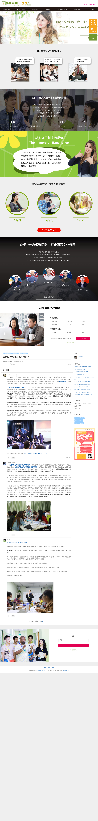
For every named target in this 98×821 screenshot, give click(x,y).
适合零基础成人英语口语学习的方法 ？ (82, 389)
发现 (45, 668)
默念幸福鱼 (80, 356)
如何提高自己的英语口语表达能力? (82, 387)
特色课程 (21, 9)
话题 (49, 668)
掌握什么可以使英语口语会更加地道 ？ (82, 384)
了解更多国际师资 (49, 297)
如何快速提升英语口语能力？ (17, 387)
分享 (69, 364)
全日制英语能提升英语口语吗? (81, 371)
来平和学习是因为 (63, 9)
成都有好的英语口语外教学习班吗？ (19, 465)
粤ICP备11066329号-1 (42, 670)
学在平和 (77, 9)
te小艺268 (9, 375)
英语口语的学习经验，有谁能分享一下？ (83, 394)
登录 (39, 621)
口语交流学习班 (23, 353)
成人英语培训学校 (7, 353)
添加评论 (12, 364)
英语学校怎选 (16, 353)
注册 (43, 621)
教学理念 (35, 9)
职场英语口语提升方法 (79, 374)
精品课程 (7, 9)
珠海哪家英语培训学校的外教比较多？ (82, 366)
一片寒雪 (9, 462)
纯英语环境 (62, 381)
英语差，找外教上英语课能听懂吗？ (82, 381)
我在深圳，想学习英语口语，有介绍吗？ (83, 392)
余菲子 (8, 540)
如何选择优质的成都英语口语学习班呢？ (26, 467)
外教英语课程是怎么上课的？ (80, 369)
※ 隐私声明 (70, 342)
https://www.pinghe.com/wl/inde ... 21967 (36, 453)
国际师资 (49, 9)
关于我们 (91, 9)
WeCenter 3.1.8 (65, 670)
